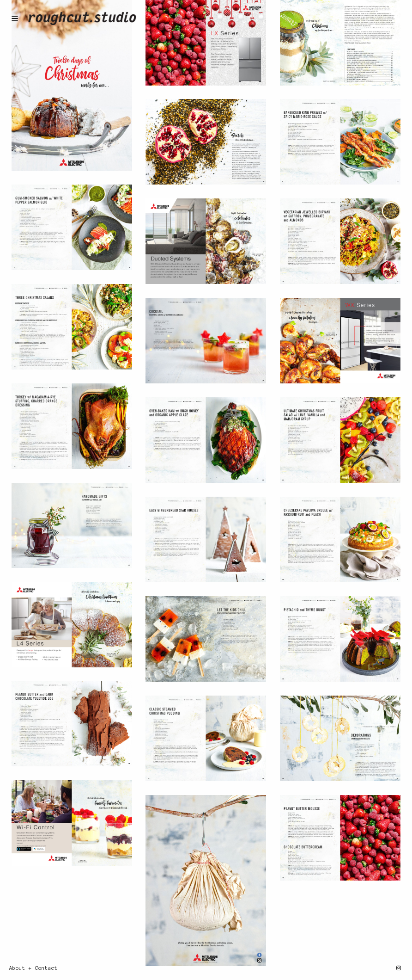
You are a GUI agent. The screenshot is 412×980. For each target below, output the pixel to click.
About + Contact (33, 968)
